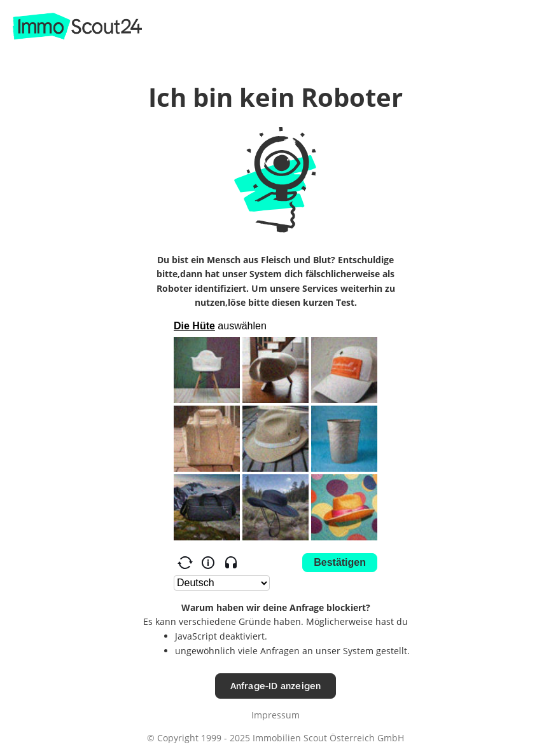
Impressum (275, 715)
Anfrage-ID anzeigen (275, 685)
